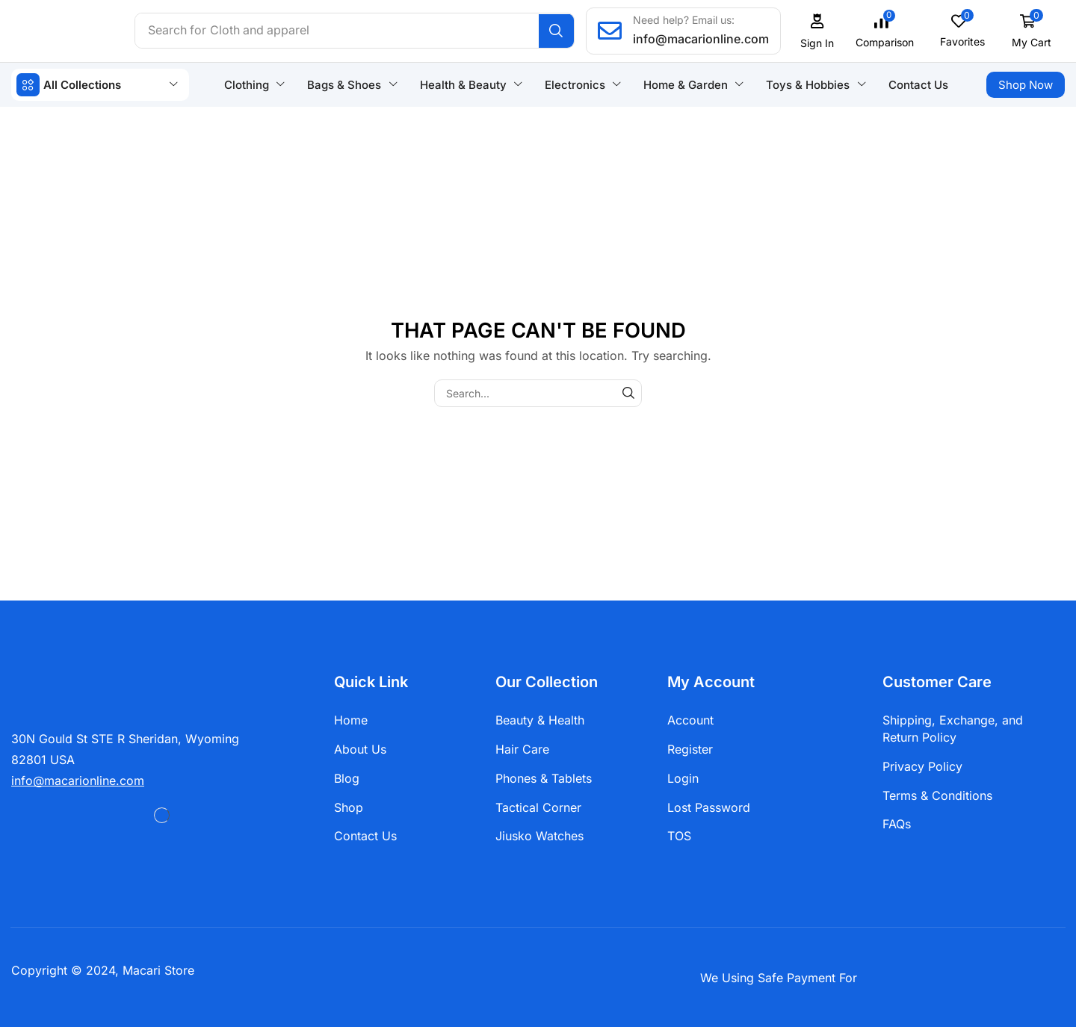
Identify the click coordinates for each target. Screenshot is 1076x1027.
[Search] (557, 30)
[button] (819, 31)
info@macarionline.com (702, 38)
